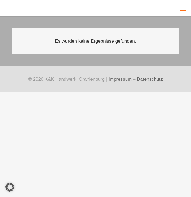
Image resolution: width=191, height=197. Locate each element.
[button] (182, 8)
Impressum (120, 79)
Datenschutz (150, 79)
